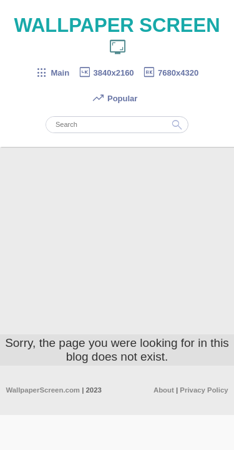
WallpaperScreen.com (43, 390)
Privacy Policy (204, 390)
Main (52, 73)
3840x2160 (106, 73)
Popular (114, 98)
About (164, 390)
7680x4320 (170, 73)
